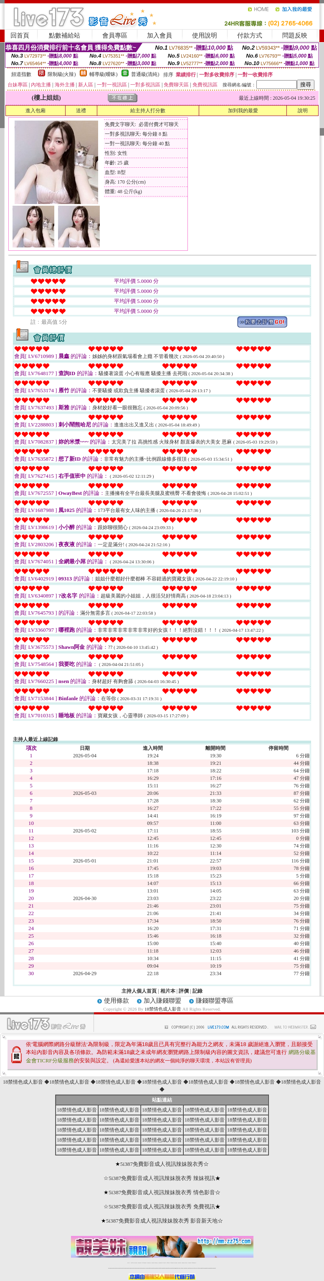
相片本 (167, 991)
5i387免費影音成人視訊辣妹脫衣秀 (161, 1164)
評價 (184, 991)
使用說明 (204, 35)
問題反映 (294, 35)
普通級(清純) (145, 74)
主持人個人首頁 (139, 991)
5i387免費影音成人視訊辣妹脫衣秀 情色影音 (162, 1192)
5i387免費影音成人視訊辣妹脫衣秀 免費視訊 (162, 1206)
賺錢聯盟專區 (214, 1000)
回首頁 (19, 35)
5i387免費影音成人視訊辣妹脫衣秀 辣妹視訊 (162, 1178)
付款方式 (249, 35)
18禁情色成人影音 (162, 1008)
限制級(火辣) (62, 74)
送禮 (81, 110)
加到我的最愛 (243, 110)
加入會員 (159, 35)
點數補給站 (64, 35)
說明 (303, 110)
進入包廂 (35, 110)
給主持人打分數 (147, 110)
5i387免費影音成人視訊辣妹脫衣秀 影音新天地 (162, 1221)
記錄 (197, 991)
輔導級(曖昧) (103, 74)
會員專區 (114, 35)
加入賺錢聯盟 (162, 1000)
